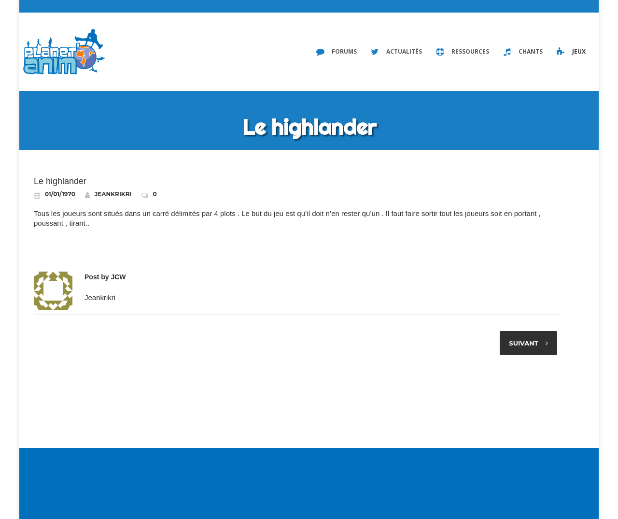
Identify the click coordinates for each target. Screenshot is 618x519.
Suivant (523, 343)
